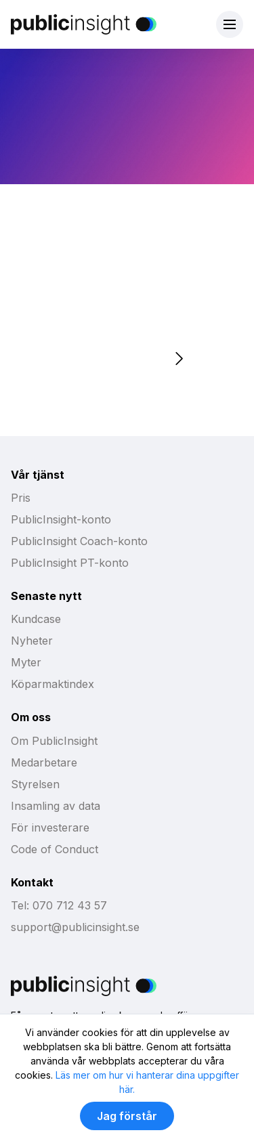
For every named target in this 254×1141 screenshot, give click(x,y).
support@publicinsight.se (75, 927)
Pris (20, 497)
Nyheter (32, 640)
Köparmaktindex (52, 684)
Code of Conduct (54, 849)
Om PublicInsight (54, 741)
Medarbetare (44, 762)
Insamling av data (55, 806)
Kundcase (36, 619)
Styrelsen (35, 784)
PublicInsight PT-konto (70, 562)
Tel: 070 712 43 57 (59, 905)
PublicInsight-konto (61, 519)
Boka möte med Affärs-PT (84, 316)
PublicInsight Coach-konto (79, 541)
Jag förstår (127, 1116)
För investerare (50, 827)
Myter (26, 662)
